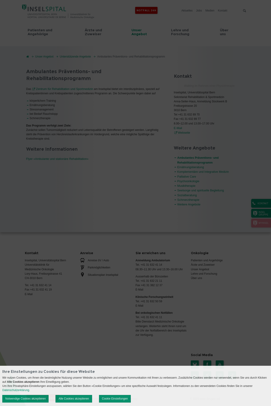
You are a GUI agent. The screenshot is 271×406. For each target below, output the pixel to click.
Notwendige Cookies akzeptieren (25, 398)
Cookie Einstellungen (115, 398)
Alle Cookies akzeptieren (73, 398)
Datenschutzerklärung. (16, 390)
